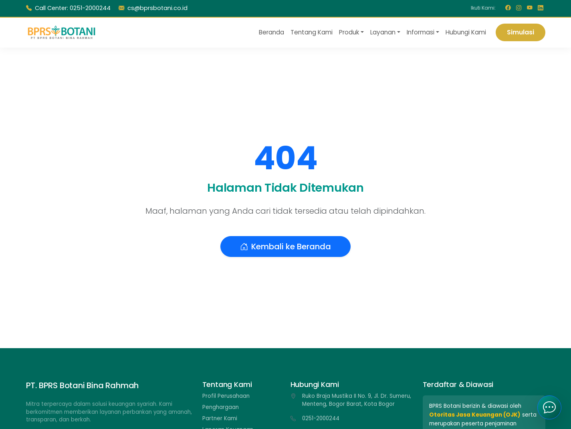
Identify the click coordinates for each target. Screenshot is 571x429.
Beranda (271, 32)
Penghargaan (220, 407)
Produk (349, 32)
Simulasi (520, 32)
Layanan (382, 32)
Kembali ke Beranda (285, 246)
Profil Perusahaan (226, 396)
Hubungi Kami (466, 32)
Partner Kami (219, 418)
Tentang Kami (312, 32)
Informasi (420, 32)
